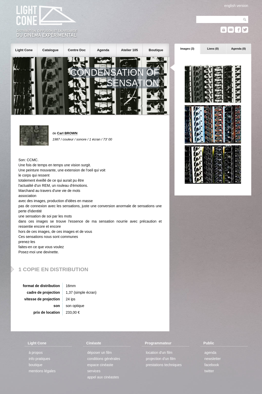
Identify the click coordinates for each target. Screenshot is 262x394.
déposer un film (99, 353)
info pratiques (39, 359)
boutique (35, 365)
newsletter (212, 359)
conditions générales (103, 359)
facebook (211, 365)
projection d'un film (161, 359)
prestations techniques (164, 365)
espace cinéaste (100, 365)
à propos (35, 353)
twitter (209, 371)
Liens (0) (213, 48)
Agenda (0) (238, 48)
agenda (210, 353)
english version (236, 6)
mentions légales (42, 371)
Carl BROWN (67, 133)
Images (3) (187, 48)
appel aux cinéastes (103, 377)
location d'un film (159, 353)
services (93, 371)
